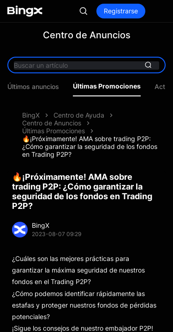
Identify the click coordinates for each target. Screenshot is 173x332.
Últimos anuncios (33, 86)
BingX (31, 115)
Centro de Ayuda (79, 115)
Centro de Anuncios (51, 123)
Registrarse (121, 11)
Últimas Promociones (107, 86)
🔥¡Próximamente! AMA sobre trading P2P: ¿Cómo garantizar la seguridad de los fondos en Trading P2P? (89, 146)
